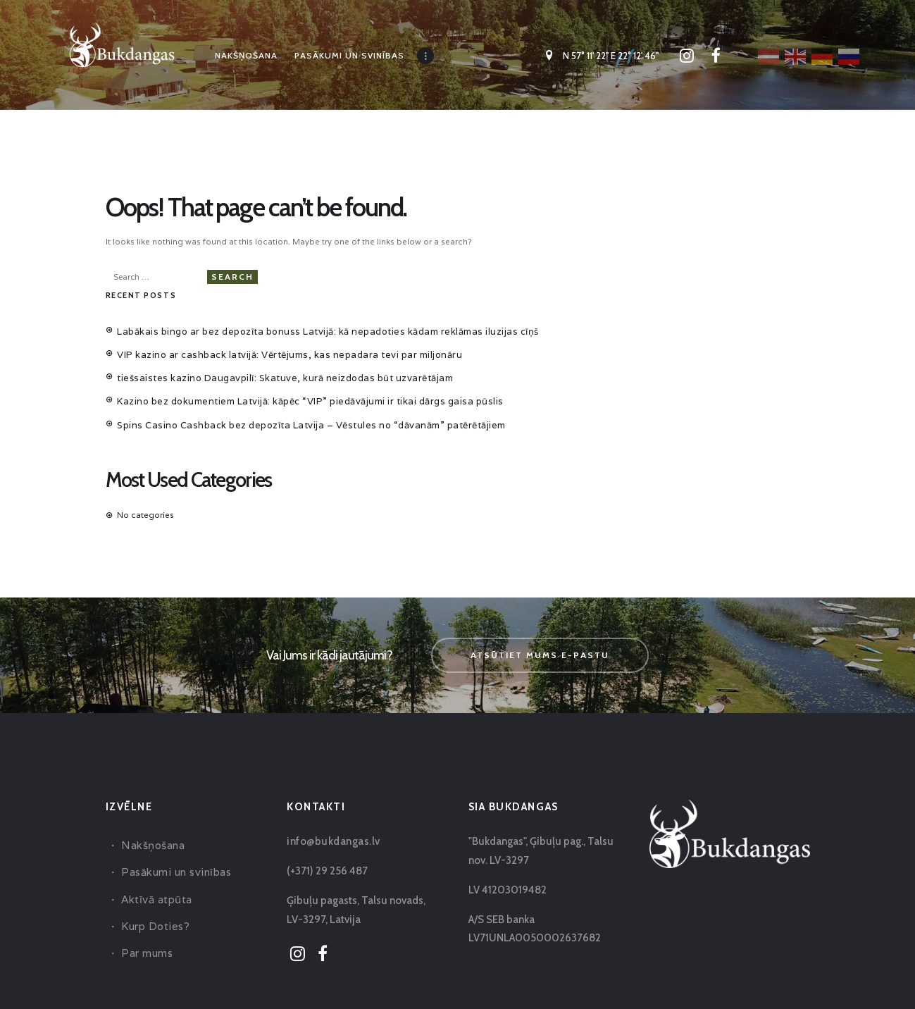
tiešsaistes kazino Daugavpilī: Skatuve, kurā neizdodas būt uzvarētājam (257, 359)
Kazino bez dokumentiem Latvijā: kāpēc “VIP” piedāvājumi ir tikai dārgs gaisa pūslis (280, 378)
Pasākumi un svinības (172, 843)
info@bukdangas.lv (330, 812)
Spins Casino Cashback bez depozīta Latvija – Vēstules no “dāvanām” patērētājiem (280, 398)
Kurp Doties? (153, 897)
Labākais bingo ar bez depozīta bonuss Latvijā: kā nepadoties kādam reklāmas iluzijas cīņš (295, 319)
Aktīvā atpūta (154, 870)
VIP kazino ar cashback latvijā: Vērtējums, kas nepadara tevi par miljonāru (261, 339)
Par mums (145, 924)
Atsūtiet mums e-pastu (540, 626)
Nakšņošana (151, 816)
